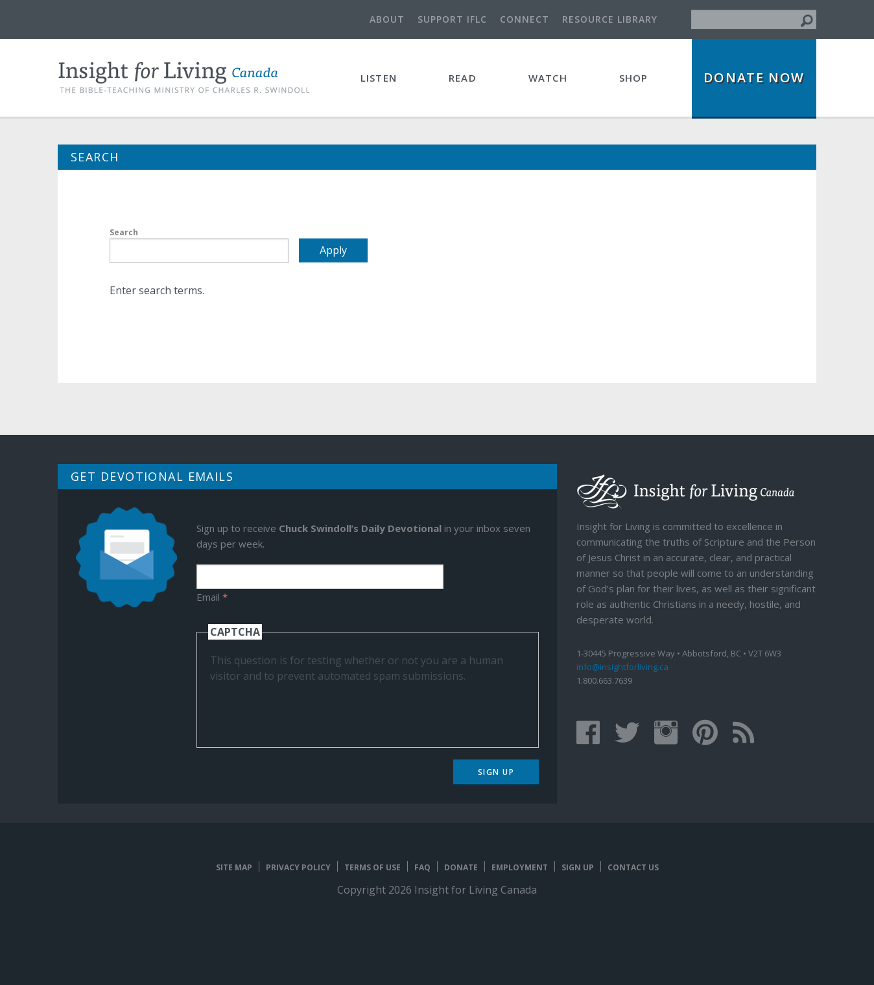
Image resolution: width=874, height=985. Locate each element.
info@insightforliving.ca (622, 667)
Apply (333, 250)
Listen (378, 77)
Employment (519, 867)
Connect (524, 19)
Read (463, 77)
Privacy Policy (298, 867)
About (387, 19)
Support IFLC (452, 19)
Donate (461, 867)
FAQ (422, 867)
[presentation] (308, 709)
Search (124, 232)
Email (212, 596)
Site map (234, 867)
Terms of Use (372, 867)
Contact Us (633, 867)
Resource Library (609, 19)
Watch (547, 77)
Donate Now (754, 77)
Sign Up (496, 772)
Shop (633, 77)
